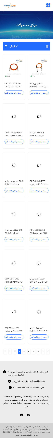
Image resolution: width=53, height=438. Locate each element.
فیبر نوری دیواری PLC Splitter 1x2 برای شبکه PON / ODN (14, 184)
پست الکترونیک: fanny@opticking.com (26, 381)
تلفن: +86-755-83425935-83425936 (27, 387)
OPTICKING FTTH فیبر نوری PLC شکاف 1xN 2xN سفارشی (39, 184)
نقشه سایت (17, 426)
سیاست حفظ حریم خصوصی (36, 426)
